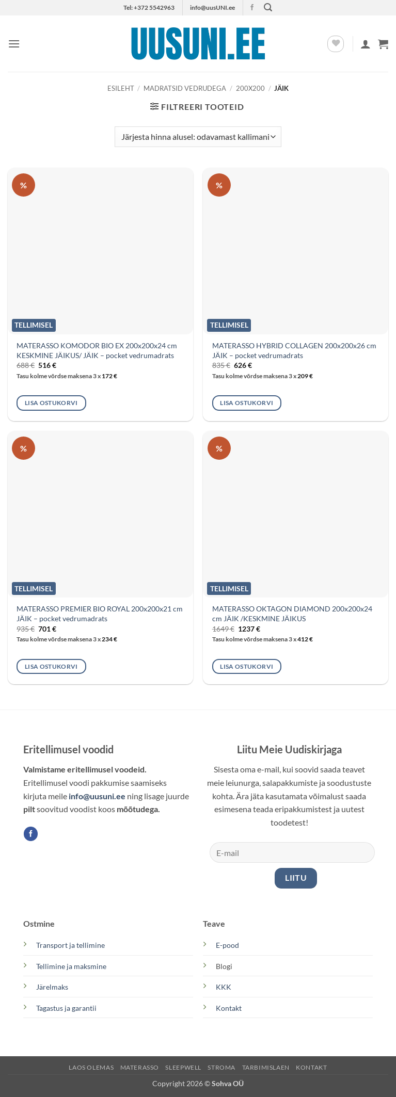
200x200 (250, 88)
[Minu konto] (365, 44)
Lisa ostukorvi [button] (51, 402)
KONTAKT (311, 1067)
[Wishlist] (335, 44)
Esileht (120, 88)
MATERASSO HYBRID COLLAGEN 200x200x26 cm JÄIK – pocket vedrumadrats (294, 350)
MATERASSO (140, 1067)
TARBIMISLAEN (266, 1067)
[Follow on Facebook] (252, 7)
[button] (268, 7)
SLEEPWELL (183, 1067)
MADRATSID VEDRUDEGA (185, 88)
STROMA (221, 1067)
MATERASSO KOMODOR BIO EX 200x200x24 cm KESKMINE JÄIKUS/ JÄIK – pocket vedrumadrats (97, 350)
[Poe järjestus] (198, 136)
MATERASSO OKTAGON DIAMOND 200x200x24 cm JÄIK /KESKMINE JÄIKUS (292, 613)
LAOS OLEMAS (91, 1067)
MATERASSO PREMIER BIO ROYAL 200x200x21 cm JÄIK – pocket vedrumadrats (100, 613)
